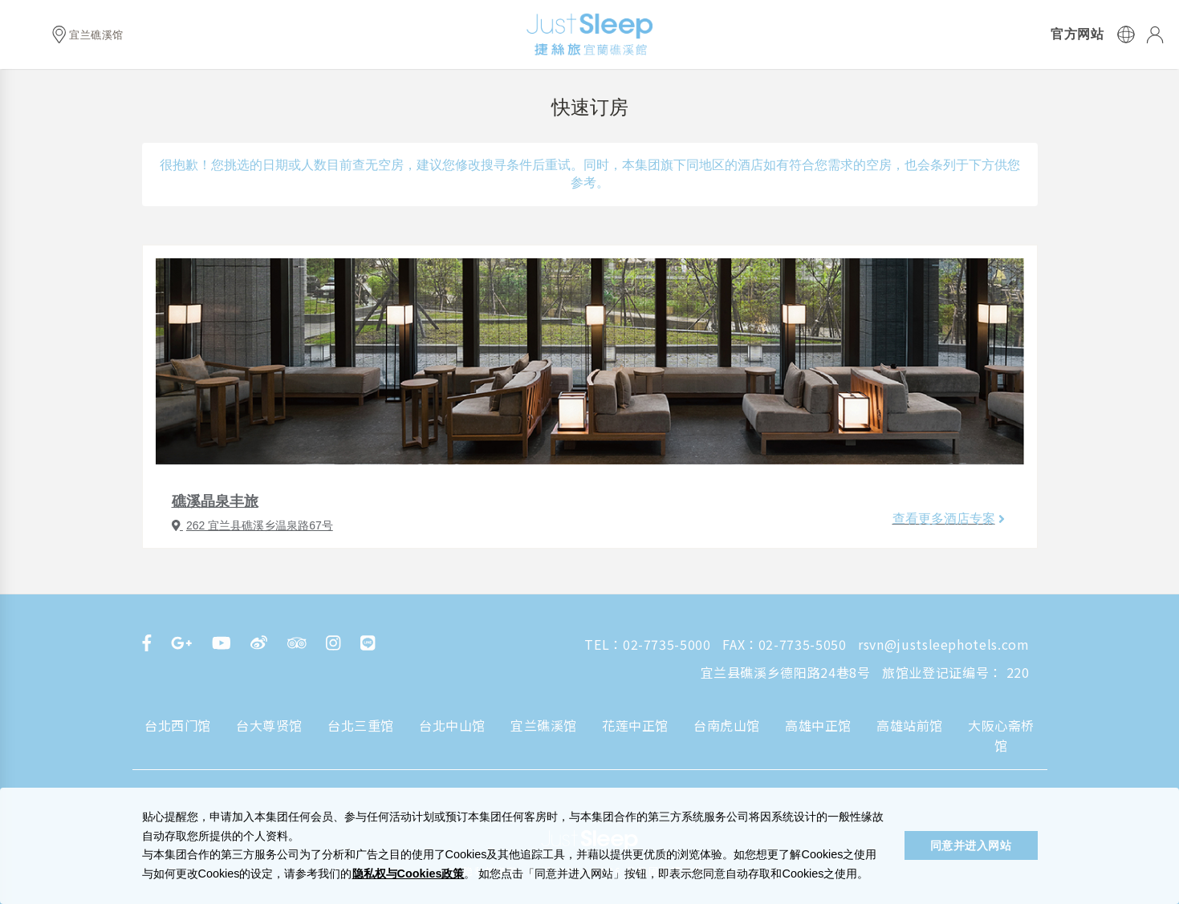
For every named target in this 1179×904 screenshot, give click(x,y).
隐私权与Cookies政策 (408, 873)
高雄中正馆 (818, 725)
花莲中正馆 (635, 725)
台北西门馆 (177, 725)
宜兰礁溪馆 (543, 725)
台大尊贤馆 (269, 725)
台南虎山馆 (726, 725)
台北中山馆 (452, 725)
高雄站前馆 (909, 725)
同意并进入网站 (971, 845)
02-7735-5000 (667, 644)
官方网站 (1077, 34)
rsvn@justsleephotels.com (943, 644)
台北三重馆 (360, 725)
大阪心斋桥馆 (1001, 735)
